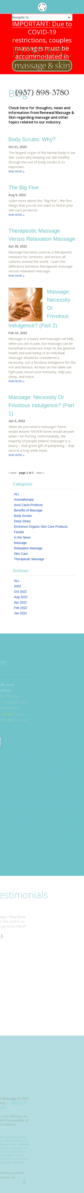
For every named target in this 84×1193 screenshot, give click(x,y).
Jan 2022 (20, 613)
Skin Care (21, 553)
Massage (20, 543)
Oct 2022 (20, 591)
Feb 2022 (20, 608)
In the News (22, 537)
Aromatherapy (24, 499)
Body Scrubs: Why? (32, 139)
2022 (17, 586)
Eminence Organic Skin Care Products (41, 526)
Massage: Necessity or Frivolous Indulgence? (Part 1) (41, 405)
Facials (19, 532)
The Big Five (24, 187)
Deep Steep (22, 521)
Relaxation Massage (28, 548)
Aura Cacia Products (28, 505)
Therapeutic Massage (29, 559)
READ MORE (16, 171)
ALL (17, 494)
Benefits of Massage (28, 510)
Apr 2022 (20, 602)
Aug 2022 (21, 597)
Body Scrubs (23, 516)
